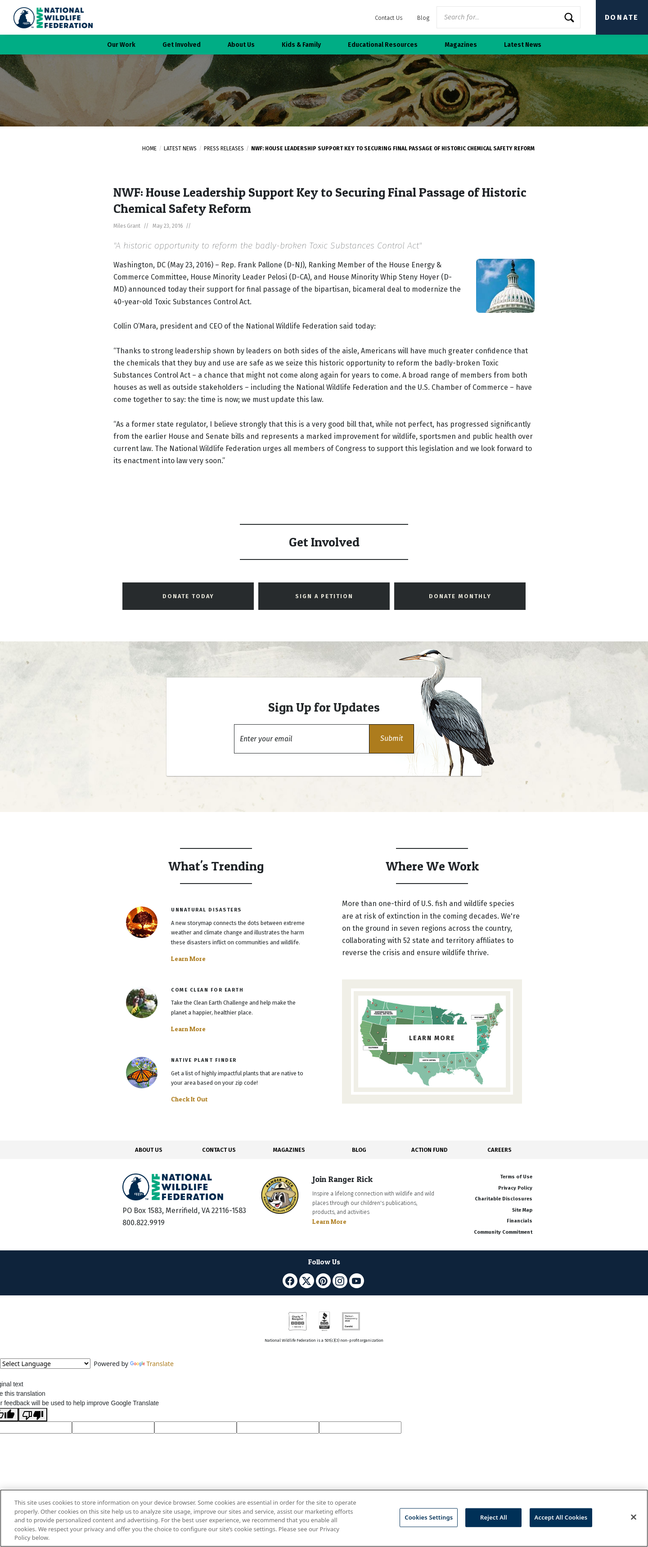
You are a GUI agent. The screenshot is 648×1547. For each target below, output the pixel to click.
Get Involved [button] (181, 45)
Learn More (188, 959)
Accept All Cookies (561, 1517)
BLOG (359, 1149)
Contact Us (389, 17)
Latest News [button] (522, 45)
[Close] (634, 1517)
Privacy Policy (515, 1188)
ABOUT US (148, 1149)
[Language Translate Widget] (45, 1363)
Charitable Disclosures (503, 1199)
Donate (622, 17)
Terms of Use (516, 1177)
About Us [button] (241, 45)
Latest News (180, 148)
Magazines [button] (461, 45)
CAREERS (499, 1149)
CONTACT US (219, 1149)
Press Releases (224, 148)
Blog (423, 17)
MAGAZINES (289, 1149)
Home (149, 148)
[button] (391, 738)
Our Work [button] (121, 45)
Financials (519, 1221)
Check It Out (189, 1099)
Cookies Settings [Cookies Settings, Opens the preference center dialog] (429, 1517)
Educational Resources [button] (383, 45)
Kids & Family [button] (301, 45)
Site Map (522, 1210)
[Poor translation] (32, 1414)
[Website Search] (508, 17)
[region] (324, 1518)
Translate (152, 1363)
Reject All (493, 1517)
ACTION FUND (429, 1149)
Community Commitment (503, 1232)
